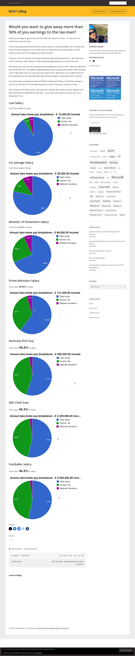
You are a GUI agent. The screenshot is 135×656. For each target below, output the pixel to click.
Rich (70, 555)
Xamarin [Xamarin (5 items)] (122, 215)
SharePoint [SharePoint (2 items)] (92, 192)
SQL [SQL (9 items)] (91, 196)
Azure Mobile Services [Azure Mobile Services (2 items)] (95, 156)
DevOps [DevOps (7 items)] (93, 168)
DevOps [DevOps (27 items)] (114, 162)
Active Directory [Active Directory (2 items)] (93, 151)
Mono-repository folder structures (100, 251)
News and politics (30, 549)
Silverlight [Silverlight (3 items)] (100, 192)
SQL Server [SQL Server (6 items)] (100, 196)
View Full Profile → (95, 66)
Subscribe (94, 131)
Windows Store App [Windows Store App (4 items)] (111, 215)
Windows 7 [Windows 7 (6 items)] (117, 201)
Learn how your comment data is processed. (53, 628)
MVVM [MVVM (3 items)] (96, 182)
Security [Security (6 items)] (116, 187)
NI (62, 555)
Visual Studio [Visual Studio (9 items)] (95, 201)
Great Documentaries (117, 11)
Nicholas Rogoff (96, 46)
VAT (82, 555)
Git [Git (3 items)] (119, 168)
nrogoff (15, 555)
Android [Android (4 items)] (102, 151)
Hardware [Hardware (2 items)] (99, 172)
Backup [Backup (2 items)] (105, 156)
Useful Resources (99, 11)
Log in (91, 303)
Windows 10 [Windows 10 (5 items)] (117, 206)
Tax (75, 555)
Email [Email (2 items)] (100, 168)
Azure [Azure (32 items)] (111, 150)
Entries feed (93, 308)
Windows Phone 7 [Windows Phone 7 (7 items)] (96, 210)
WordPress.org (94, 317)
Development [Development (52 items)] (98, 162)
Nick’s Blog (17, 11)
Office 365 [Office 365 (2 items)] (115, 182)
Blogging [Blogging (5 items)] (112, 156)
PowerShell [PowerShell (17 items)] (104, 186)
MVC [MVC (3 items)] (91, 182)
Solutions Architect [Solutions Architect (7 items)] (113, 191)
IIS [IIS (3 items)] (115, 172)
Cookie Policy (38, 653)
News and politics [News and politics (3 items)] (105, 182)
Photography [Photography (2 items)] (93, 187)
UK (79, 555)
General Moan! (16, 549)
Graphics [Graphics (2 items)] (92, 172)
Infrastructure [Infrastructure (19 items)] (97, 177)
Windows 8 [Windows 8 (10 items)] (94, 205)
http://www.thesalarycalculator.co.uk (51, 61)
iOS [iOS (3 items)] (108, 178)
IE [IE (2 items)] (111, 172)
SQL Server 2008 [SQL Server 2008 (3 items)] (110, 196)
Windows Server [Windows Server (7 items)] (96, 215)
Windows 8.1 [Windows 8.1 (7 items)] (106, 206)
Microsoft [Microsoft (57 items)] (117, 177)
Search (125, 3)
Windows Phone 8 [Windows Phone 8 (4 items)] (111, 210)
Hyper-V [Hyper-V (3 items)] (106, 172)
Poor (66, 555)
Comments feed (94, 313)
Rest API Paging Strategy (97, 258)
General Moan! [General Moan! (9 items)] (110, 168)
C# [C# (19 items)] (119, 156)
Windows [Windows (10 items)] (107, 201)
